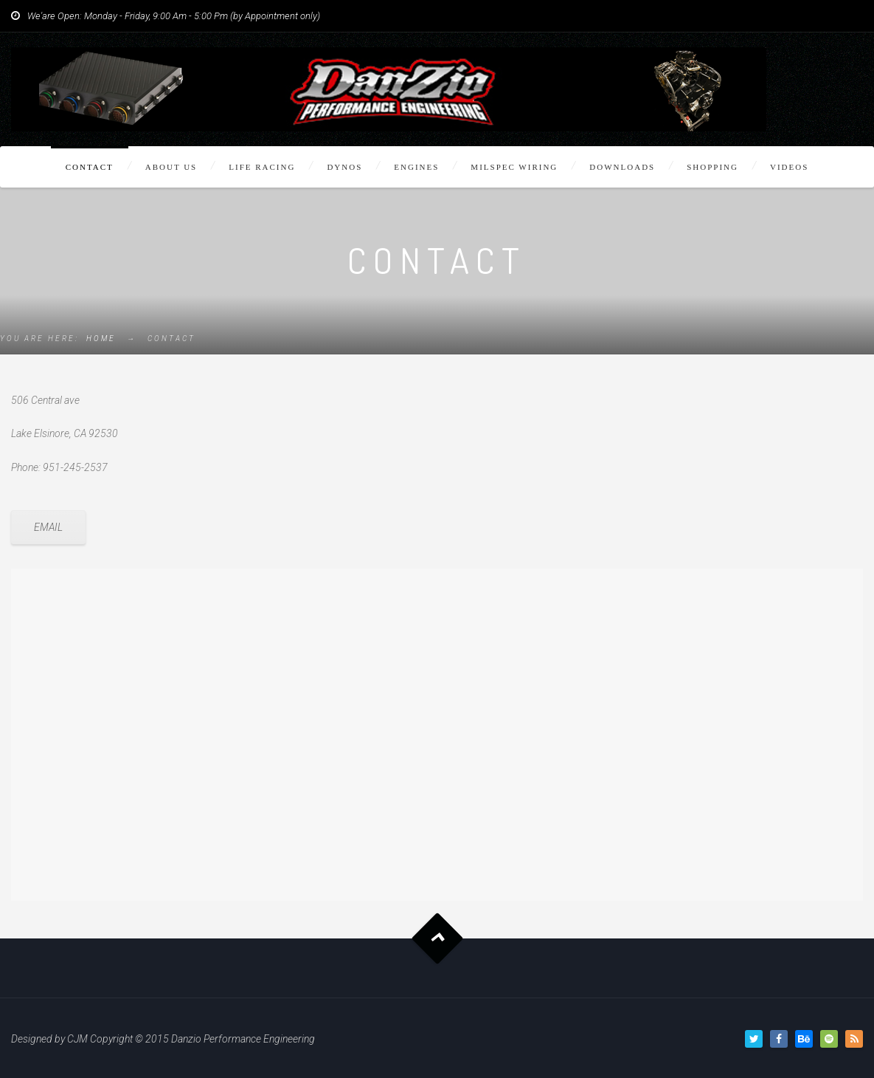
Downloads (622, 166)
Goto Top (437, 939)
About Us (171, 166)
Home (101, 338)
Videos (789, 166)
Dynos (344, 166)
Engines (416, 166)
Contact (90, 166)
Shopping (712, 166)
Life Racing (262, 166)
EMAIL (48, 527)
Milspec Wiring (514, 166)
